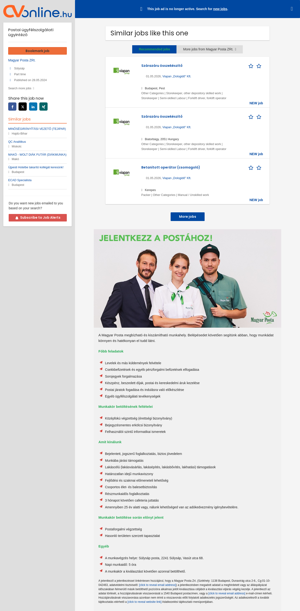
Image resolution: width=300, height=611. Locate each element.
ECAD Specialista (19, 180)
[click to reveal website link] (144, 602)
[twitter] (23, 106)
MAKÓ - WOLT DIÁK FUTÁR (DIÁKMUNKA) (37, 154)
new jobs (220, 9)
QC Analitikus (17, 141)
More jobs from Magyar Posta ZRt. (209, 49)
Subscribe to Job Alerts (37, 217)
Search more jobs (19, 88)
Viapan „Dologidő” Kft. (176, 76)
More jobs (187, 216)
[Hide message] (293, 9)
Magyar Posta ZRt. (22, 60)
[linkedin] (33, 106)
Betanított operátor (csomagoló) (170, 167)
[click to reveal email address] (157, 585)
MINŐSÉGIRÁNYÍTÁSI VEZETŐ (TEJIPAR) (37, 129)
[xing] (43, 106)
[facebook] (12, 106)
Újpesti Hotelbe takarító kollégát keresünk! (36, 167)
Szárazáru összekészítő (162, 65)
